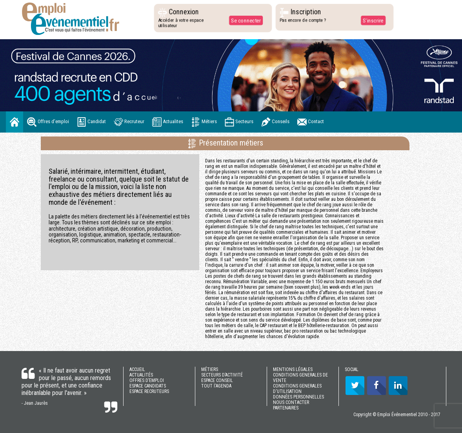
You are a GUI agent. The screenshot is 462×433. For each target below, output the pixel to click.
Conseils (275, 122)
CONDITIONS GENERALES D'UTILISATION (297, 388)
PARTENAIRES (285, 408)
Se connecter (245, 20)
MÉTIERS (209, 369)
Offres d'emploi (48, 122)
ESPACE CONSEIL (217, 380)
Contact (310, 122)
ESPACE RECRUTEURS (149, 391)
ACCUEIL (137, 369)
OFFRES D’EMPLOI (146, 380)
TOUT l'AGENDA (216, 386)
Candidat (91, 122)
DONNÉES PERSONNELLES (298, 397)
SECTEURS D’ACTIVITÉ (222, 375)
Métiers (204, 122)
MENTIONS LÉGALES (293, 369)
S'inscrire (372, 20)
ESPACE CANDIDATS (147, 386)
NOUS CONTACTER (291, 402)
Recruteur (129, 122)
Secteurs (239, 122)
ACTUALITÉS (141, 375)
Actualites (167, 122)
